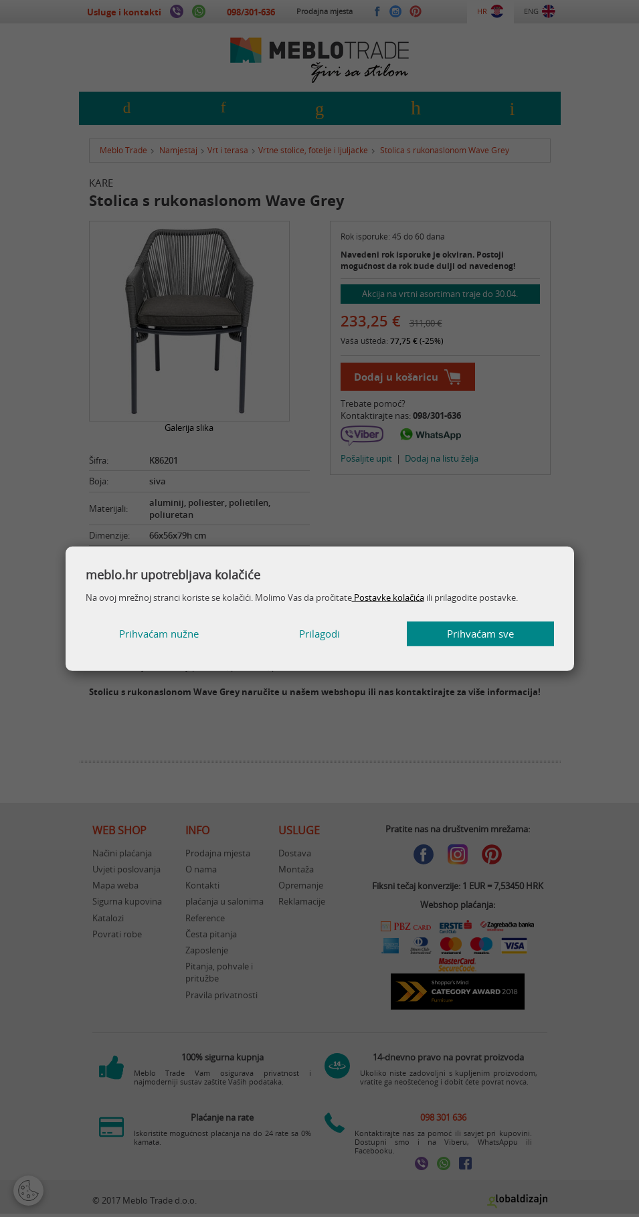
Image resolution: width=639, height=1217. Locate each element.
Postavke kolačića (388, 597)
